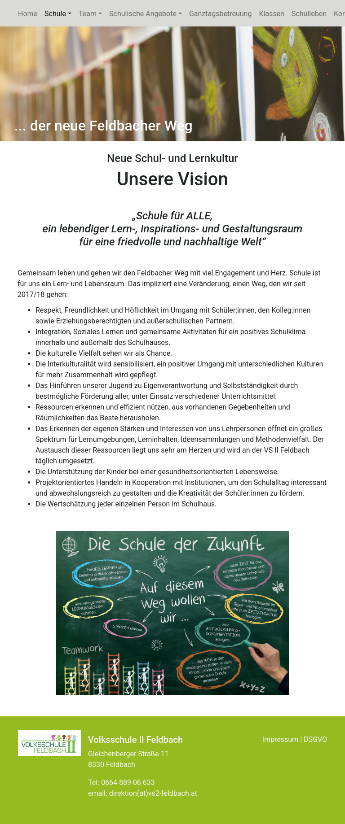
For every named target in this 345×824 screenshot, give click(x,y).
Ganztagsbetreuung (220, 13)
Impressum (280, 739)
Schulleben (309, 13)
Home (27, 13)
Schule (59, 13)
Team (88, 13)
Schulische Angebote (147, 13)
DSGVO (315, 739)
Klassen (271, 13)
